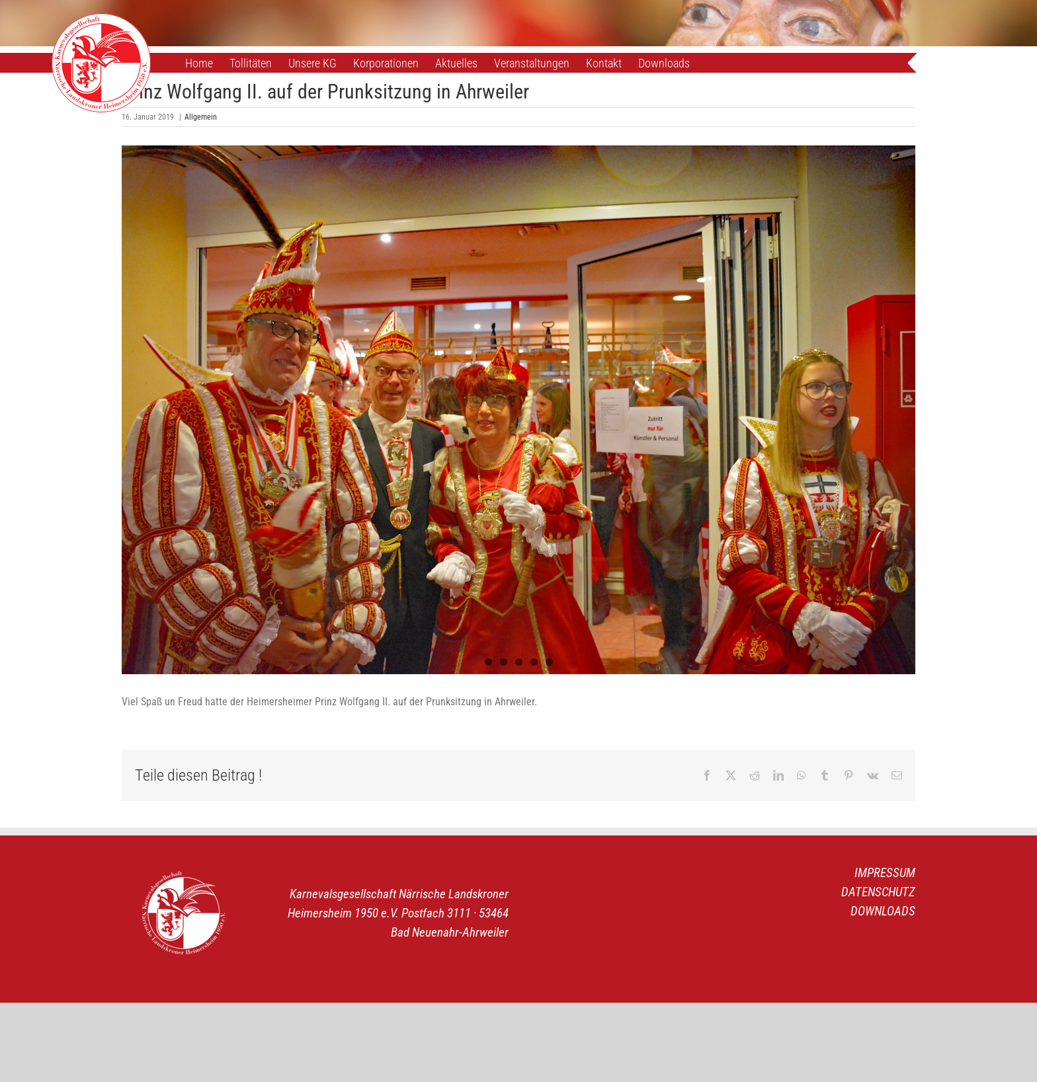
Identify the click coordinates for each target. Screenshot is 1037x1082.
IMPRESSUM (884, 872)
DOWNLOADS (882, 911)
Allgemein (201, 117)
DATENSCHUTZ (878, 892)
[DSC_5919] (518, 409)
